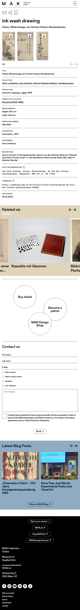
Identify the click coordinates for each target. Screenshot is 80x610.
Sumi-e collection (10, 83)
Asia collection (25, 83)
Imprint (4, 599)
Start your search (40, 520)
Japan (24, 92)
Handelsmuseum (66, 83)
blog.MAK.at (40, 533)
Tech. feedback (10, 386)
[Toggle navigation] (75, 4)
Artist (6, 213)
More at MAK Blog (40, 510)
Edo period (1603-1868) (12, 102)
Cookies (5, 606)
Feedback (8, 381)
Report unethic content (13, 377)
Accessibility (6, 602)
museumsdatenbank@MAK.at (13, 566)
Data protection (7, 596)
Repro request (10, 372)
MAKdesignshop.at (40, 539)
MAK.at (40, 526)
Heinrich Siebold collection (45, 83)
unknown (16, 92)
